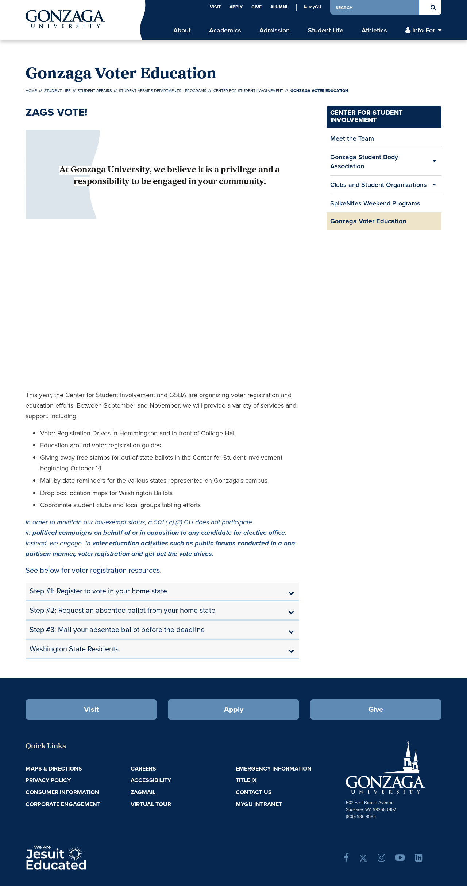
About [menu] (182, 30)
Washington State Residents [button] (74, 648)
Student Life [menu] (325, 30)
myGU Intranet (259, 804)
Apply (236, 7)
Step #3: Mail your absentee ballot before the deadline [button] (117, 629)
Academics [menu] (225, 30)
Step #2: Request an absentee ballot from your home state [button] (122, 610)
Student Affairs (95, 91)
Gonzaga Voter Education (368, 221)
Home (31, 91)
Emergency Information (274, 768)
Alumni (278, 7)
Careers (143, 768)
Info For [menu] (423, 30)
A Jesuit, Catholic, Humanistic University (88, 856)
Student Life (57, 91)
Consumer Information (62, 792)
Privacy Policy (48, 780)
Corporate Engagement (63, 804)
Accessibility (151, 780)
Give (256, 7)
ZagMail (143, 792)
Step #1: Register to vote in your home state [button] (98, 590)
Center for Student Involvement (248, 91)
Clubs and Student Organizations (378, 184)
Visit (215, 7)
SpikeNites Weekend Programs (375, 203)
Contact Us (254, 792)
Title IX (246, 780)
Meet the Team (352, 138)
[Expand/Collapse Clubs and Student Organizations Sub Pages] (434, 185)
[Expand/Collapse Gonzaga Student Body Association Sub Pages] (434, 161)
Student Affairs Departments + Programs (162, 91)
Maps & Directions (54, 768)
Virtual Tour (151, 804)
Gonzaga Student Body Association (364, 161)
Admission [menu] (274, 30)
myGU (312, 7)
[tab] (162, 591)
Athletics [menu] (374, 30)
